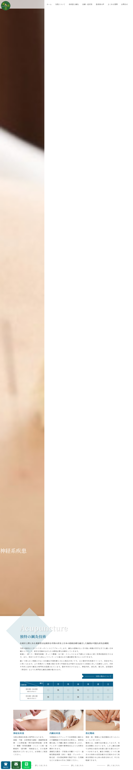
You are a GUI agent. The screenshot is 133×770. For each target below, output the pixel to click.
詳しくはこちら (41, 765)
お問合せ (124, 4)
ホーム (49, 4)
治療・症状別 (87, 4)
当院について (60, 4)
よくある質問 (113, 4)
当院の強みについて (103, 676)
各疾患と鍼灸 (74, 4)
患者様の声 (100, 4)
